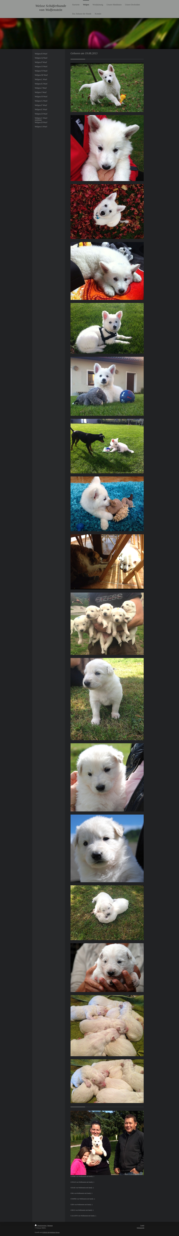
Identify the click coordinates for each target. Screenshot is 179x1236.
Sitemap (50, 1225)
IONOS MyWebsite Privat (50, 1232)
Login (142, 1225)
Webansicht (140, 1228)
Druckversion (41, 1225)
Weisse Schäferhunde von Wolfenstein (50, 8)
